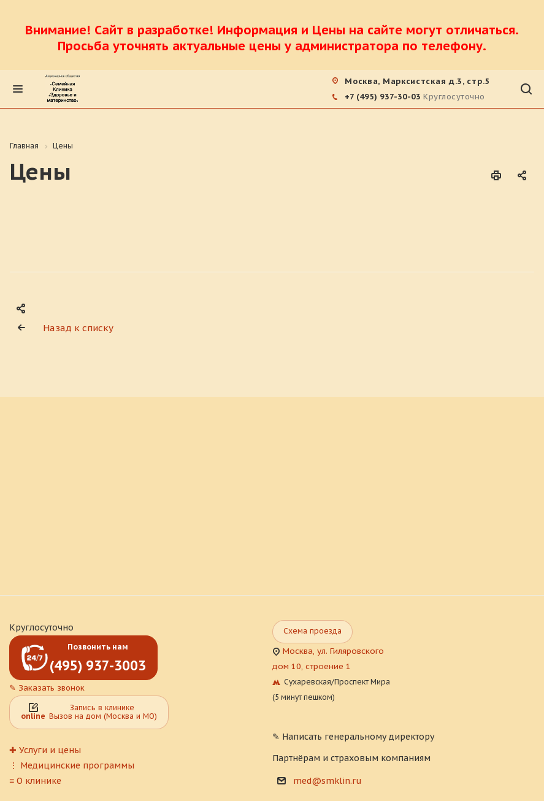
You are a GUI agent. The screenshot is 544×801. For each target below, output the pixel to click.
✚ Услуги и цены (45, 750)
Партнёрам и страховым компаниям (351, 758)
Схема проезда (312, 630)
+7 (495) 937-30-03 (383, 96)
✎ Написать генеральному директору (353, 736)
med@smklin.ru (327, 780)
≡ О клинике (35, 780)
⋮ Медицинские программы (71, 765)
